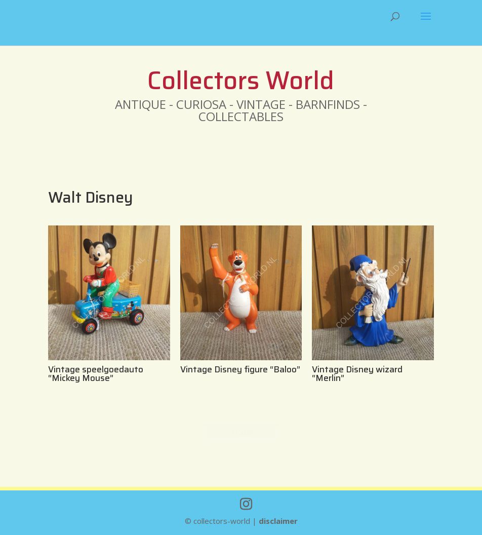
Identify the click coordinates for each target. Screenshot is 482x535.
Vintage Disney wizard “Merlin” (357, 374)
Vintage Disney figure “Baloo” (240, 369)
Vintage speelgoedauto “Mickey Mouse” (95, 374)
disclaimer (278, 521)
